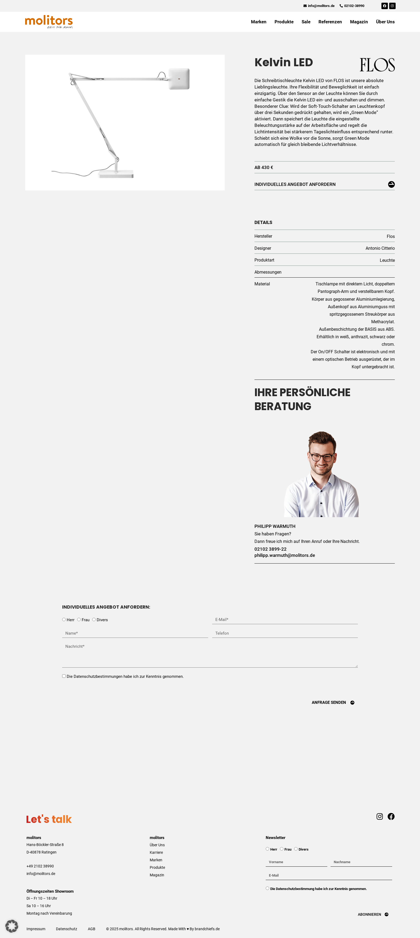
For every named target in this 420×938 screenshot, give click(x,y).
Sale (306, 21)
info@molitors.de (41, 873)
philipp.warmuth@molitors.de (284, 555)
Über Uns (385, 21)
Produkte (284, 21)
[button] (12, 926)
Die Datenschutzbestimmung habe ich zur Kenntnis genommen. (318, 889)
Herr (70, 619)
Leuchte (387, 260)
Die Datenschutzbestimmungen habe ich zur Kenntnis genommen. (125, 676)
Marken (259, 21)
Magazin (359, 21)
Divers (102, 619)
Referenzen (330, 21)
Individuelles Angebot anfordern (295, 184)
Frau (85, 619)
